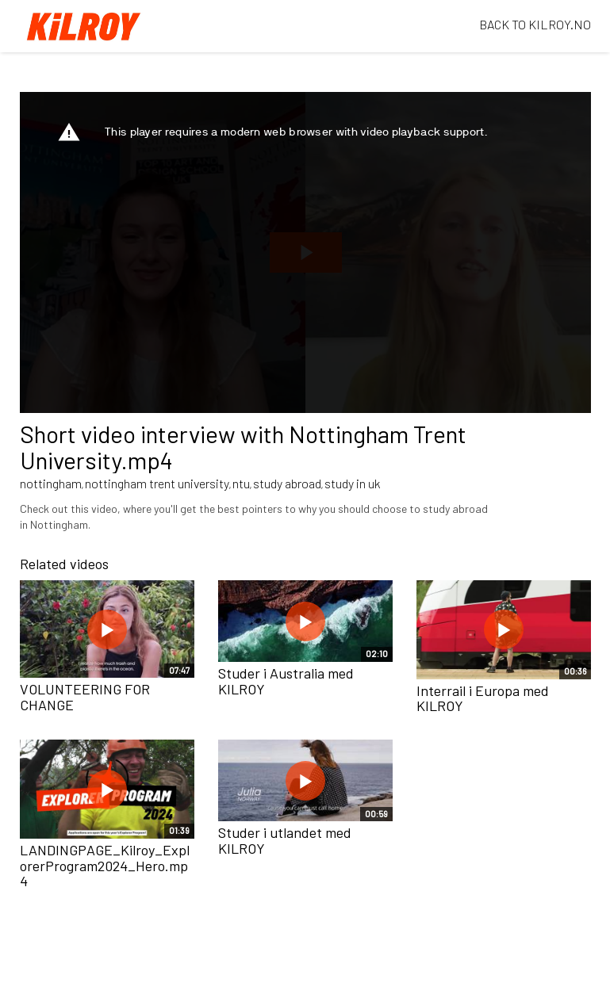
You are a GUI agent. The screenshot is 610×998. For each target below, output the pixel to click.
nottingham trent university (157, 483)
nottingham (51, 483)
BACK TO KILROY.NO (535, 24)
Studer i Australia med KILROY (286, 681)
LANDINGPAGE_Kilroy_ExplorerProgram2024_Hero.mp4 (105, 865)
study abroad (287, 483)
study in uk (352, 483)
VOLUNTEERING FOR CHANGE (85, 696)
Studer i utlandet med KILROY (284, 840)
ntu (241, 483)
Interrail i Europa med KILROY (482, 698)
